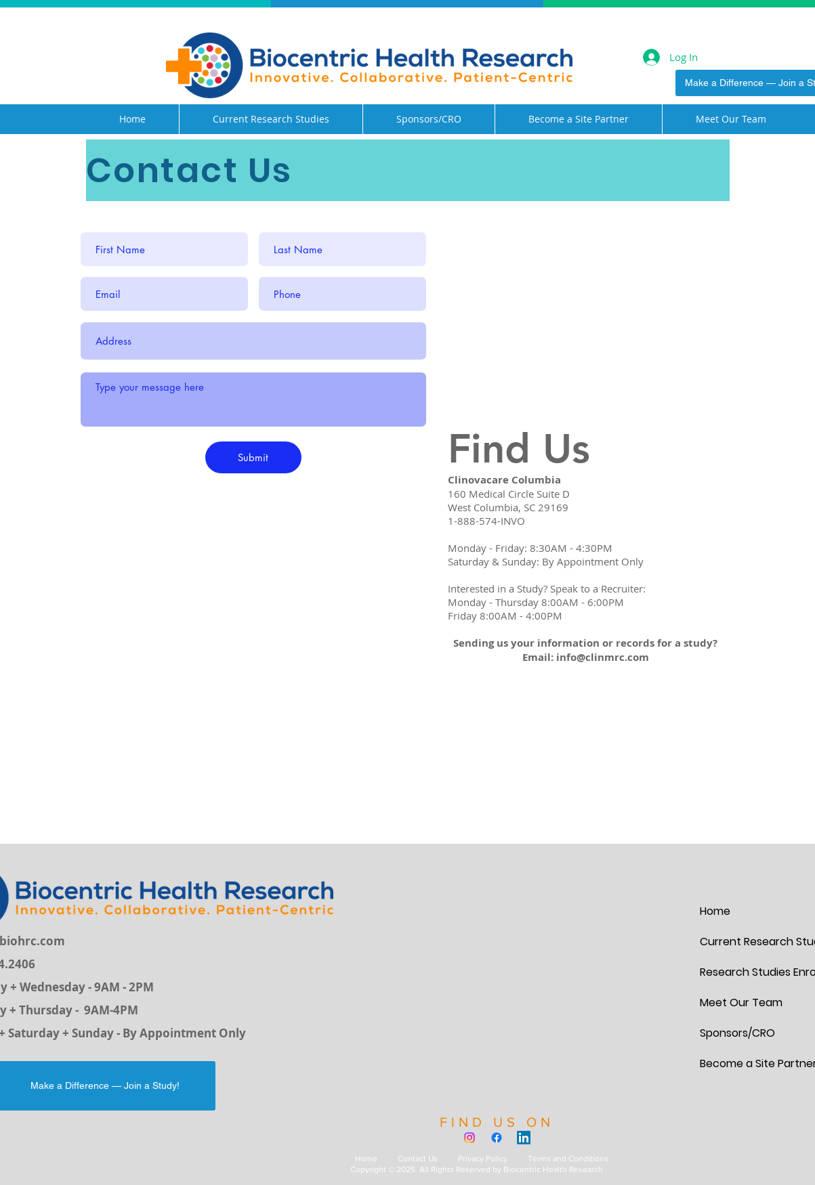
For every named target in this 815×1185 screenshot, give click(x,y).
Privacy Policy (482, 1158)
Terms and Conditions (568, 1158)
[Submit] (253, 457)
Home (366, 1158)
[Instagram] (469, 1137)
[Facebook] (496, 1137)
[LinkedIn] (523, 1137)
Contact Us (418, 1158)
